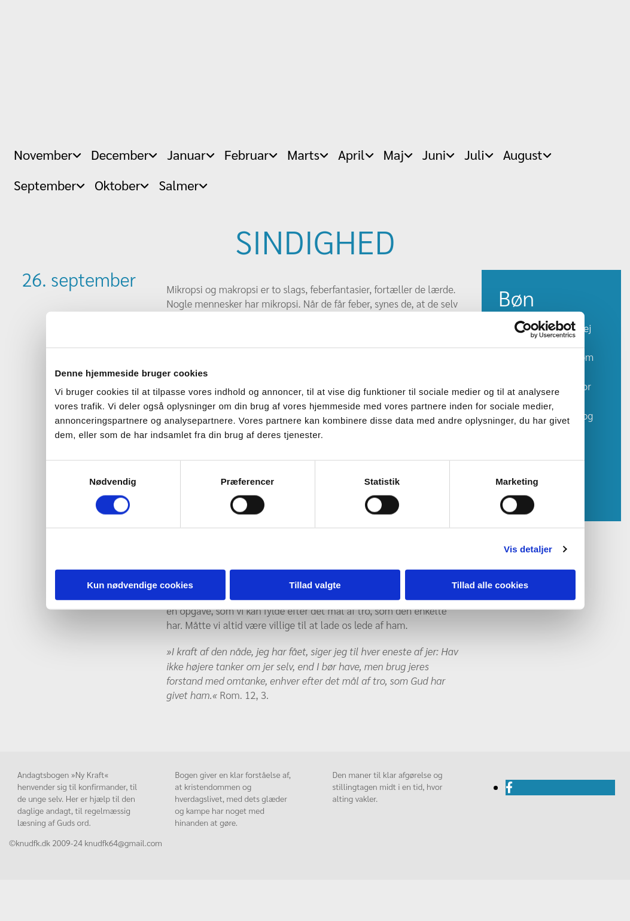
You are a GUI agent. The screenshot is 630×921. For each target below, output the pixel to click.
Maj (394, 154)
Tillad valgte (314, 585)
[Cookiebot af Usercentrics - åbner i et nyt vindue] (523, 329)
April (351, 154)
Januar (186, 154)
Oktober (117, 185)
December (119, 154)
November (43, 154)
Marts (303, 154)
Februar (246, 154)
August (523, 154)
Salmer (179, 185)
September (45, 185)
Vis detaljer (528, 548)
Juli (474, 154)
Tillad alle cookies (490, 585)
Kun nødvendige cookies (140, 585)
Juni (434, 154)
